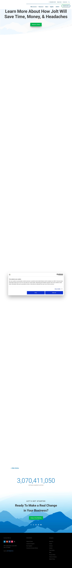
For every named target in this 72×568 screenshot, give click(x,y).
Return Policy (52, 559)
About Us (51, 541)
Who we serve (33, 6)
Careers (50, 548)
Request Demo (29, 541)
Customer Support (30, 543)
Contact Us (65, 2)
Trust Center (51, 550)
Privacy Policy (52, 554)
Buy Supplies (29, 545)
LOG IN (57, 6)
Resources (41, 6)
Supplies (52, 6)
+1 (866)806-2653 (52, 2)
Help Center (59, 2)
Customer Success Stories (32, 548)
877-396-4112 (10, 551)
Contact (51, 545)
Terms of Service (52, 556)
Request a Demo (36, 24)
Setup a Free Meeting (36, 518)
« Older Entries (15, 468)
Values (50, 543)
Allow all (54, 292)
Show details (57, 288)
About (46, 6)
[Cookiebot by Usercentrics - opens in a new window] (57, 275)
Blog (50, 552)
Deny (36, 292)
